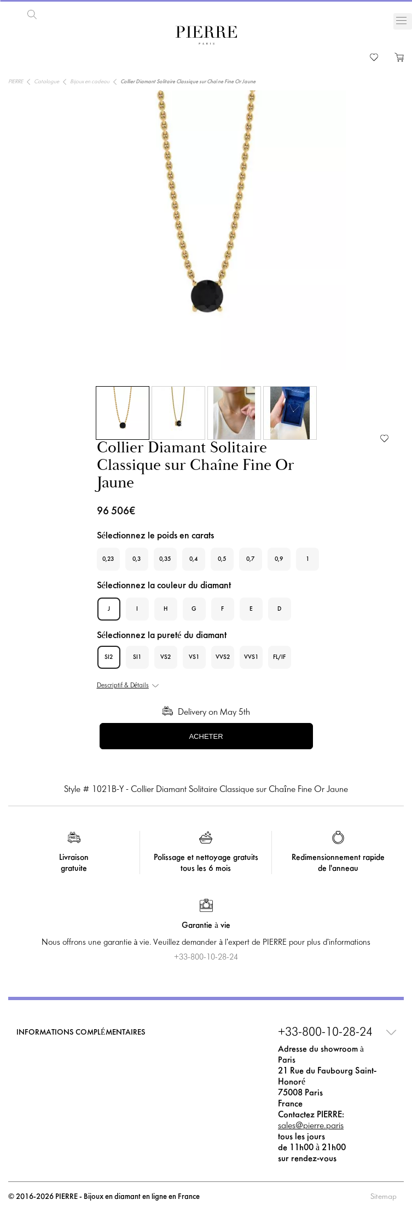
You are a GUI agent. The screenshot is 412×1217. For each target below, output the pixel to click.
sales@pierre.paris (311, 1125)
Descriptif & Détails (123, 684)
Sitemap (383, 1195)
